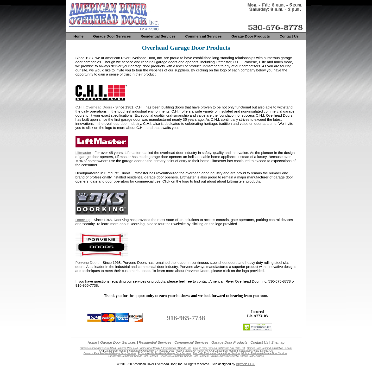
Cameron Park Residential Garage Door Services (109, 353)
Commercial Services (203, 36)
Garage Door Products (250, 36)
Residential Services (158, 36)
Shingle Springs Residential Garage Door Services (237, 356)
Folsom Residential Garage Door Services (264, 353)
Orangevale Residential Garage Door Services (133, 356)
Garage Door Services (112, 36)
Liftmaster (83, 153)
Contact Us (288, 36)
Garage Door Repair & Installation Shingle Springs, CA (243, 350)
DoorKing (83, 220)
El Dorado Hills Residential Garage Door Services (164, 353)
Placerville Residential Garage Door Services (184, 356)
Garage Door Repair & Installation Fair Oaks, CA (219, 348)
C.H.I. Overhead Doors (94, 107)
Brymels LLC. (245, 364)
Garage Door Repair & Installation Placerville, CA (186, 350)
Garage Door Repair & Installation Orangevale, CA (131, 350)
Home (78, 36)
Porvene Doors (88, 262)
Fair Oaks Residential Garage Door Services (216, 353)
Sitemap (277, 342)
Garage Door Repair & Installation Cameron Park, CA (108, 348)
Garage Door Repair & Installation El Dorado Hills (165, 348)
